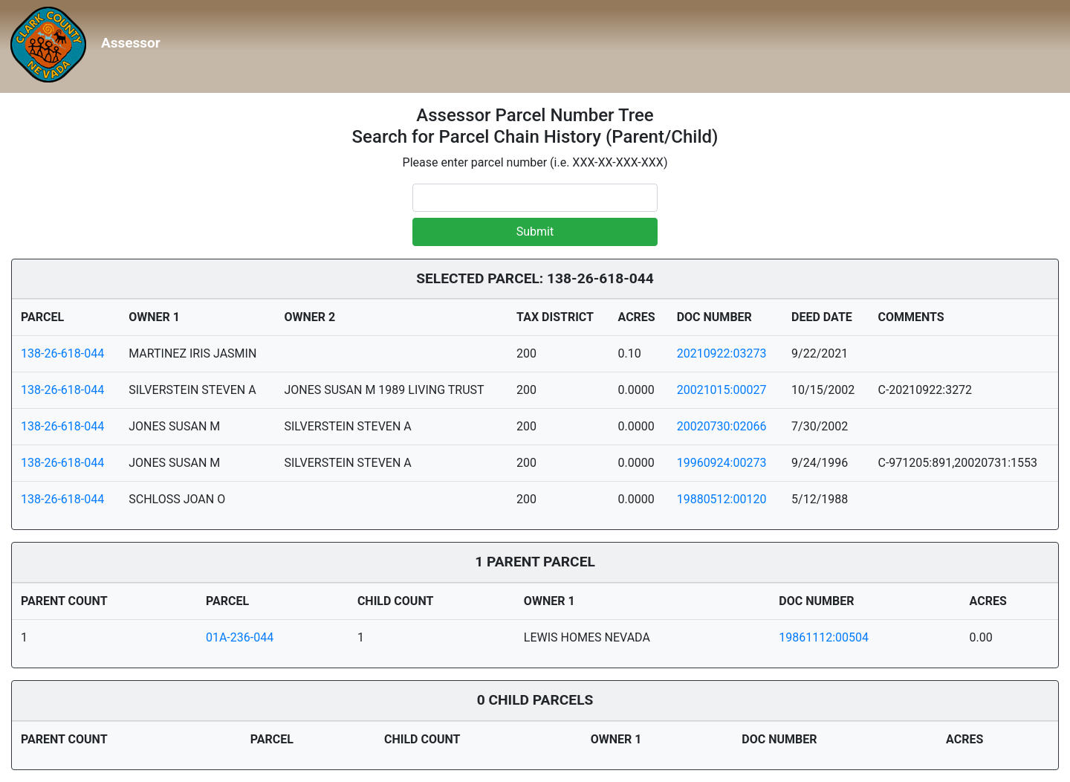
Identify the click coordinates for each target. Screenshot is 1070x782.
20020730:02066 (722, 426)
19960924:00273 (722, 463)
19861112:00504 (824, 637)
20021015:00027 (722, 390)
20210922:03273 (722, 353)
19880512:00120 (722, 499)
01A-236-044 (239, 637)
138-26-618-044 (62, 353)
